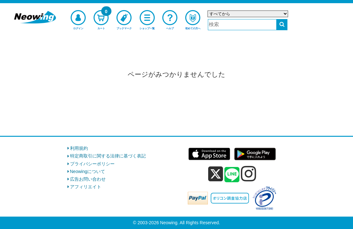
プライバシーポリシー (92, 163)
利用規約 (79, 148)
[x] (215, 174)
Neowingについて (87, 171)
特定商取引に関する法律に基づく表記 (108, 155)
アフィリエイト (85, 186)
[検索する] (281, 24)
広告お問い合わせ (88, 179)
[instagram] (248, 174)
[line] (232, 175)
